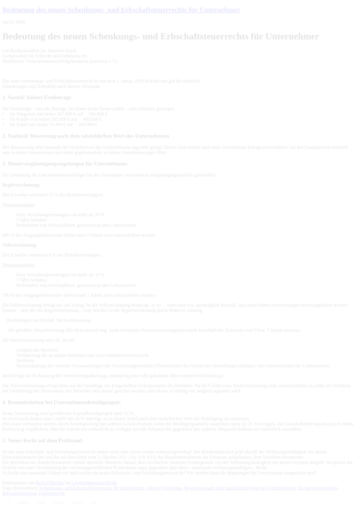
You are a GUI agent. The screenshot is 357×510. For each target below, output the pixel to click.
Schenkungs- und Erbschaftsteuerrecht (75, 487)
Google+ (59, 502)
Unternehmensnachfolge (94, 482)
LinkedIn (77, 502)
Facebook (24, 502)
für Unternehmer (129, 487)
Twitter (41, 502)
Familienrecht (52, 493)
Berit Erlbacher (50, 482)
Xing (93, 502)
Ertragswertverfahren (317, 487)
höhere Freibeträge (164, 487)
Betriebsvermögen (19, 493)
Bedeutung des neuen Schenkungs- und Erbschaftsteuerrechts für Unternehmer (121, 9)
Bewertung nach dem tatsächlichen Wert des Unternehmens (240, 487)
